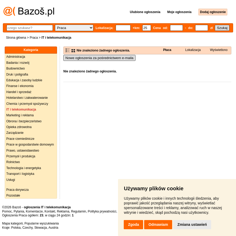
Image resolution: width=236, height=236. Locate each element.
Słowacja (40, 227)
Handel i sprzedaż (18, 92)
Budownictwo (15, 68)
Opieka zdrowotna (19, 127)
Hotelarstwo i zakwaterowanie (27, 98)
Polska (16, 227)
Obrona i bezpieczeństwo (24, 121)
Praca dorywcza (17, 190)
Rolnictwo (13, 162)
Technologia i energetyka (23, 168)
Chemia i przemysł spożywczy (27, 104)
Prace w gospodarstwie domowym (30, 144)
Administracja (15, 57)
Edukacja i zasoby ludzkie (24, 80)
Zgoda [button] (133, 224)
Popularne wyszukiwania (41, 223)
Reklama (63, 211)
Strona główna (16, 37)
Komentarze (34, 211)
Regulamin (78, 211)
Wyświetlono (218, 50)
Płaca (167, 50)
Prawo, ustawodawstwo (22, 150)
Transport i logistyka (20, 174)
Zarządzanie (15, 133)
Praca (34, 37)
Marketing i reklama (20, 115)
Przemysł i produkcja (20, 156)
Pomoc (7, 211)
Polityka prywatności (102, 211)
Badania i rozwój (17, 63)
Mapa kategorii (12, 223)
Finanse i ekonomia (19, 86)
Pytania (19, 211)
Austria (53, 227)
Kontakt (49, 211)
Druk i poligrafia (17, 74)
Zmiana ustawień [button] (192, 224)
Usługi (10, 180)
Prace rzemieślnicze (20, 139)
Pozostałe (13, 195)
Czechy (27, 227)
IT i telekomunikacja (21, 109)
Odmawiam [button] (158, 224)
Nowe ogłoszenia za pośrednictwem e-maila (99, 58)
